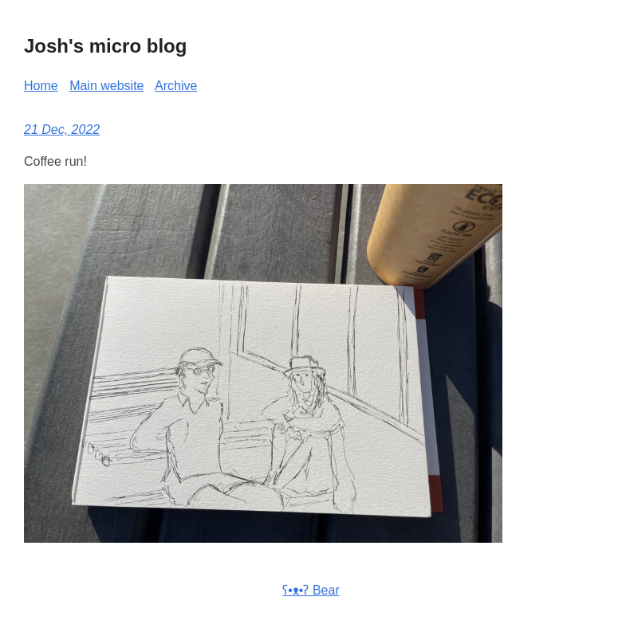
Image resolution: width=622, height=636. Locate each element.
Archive (176, 85)
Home (41, 85)
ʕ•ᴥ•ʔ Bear (310, 590)
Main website (106, 85)
